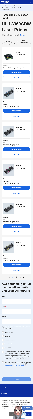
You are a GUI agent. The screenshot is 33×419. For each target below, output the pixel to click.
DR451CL (19, 52)
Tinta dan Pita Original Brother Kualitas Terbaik (13, 8)
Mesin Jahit (8, 348)
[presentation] (15, 371)
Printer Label (8, 344)
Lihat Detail (16, 78)
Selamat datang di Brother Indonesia (10, 6)
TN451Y (18, 242)
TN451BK (19, 127)
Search (28, 2)
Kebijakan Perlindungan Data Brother (15, 365)
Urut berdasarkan (22, 41)
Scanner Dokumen (10, 340)
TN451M (18, 165)
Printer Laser (8, 336)
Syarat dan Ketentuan (10, 364)
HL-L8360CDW (5, 9)
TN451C (18, 89)
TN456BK (19, 204)
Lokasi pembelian (16, 72)
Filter (7, 42)
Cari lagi (22, 35)
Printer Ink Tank (9, 332)
